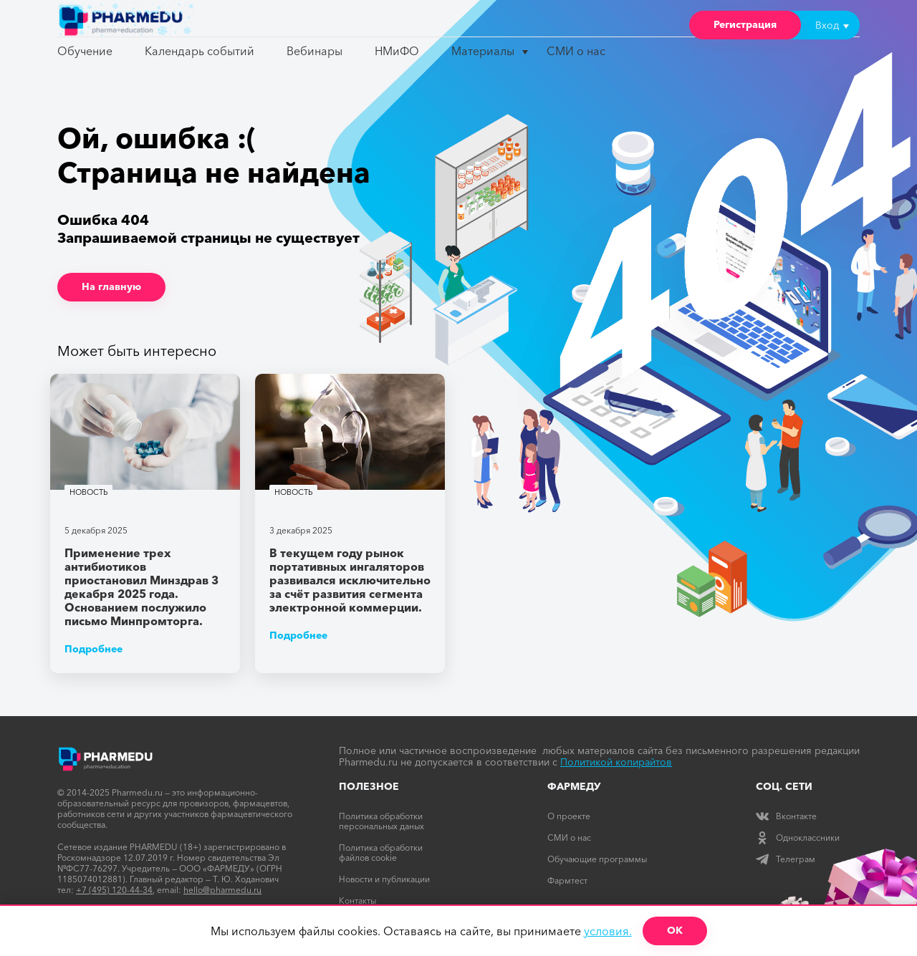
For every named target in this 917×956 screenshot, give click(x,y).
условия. (608, 931)
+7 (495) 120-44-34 (114, 889)
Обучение (84, 50)
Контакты (357, 900)
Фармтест (567, 880)
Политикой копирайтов (616, 761)
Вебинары (314, 50)
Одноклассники (798, 837)
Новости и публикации (384, 879)
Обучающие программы (597, 859)
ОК (675, 930)
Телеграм (785, 859)
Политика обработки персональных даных (381, 821)
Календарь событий (199, 50)
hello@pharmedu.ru (222, 889)
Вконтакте (786, 816)
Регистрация (745, 24)
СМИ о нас (576, 50)
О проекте (568, 816)
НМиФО (397, 50)
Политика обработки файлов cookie (381, 852)
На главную (111, 286)
